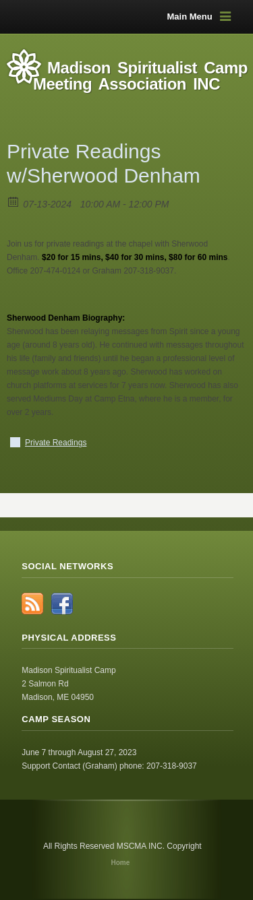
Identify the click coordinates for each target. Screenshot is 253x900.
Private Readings (55, 442)
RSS (32, 603)
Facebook (62, 603)
